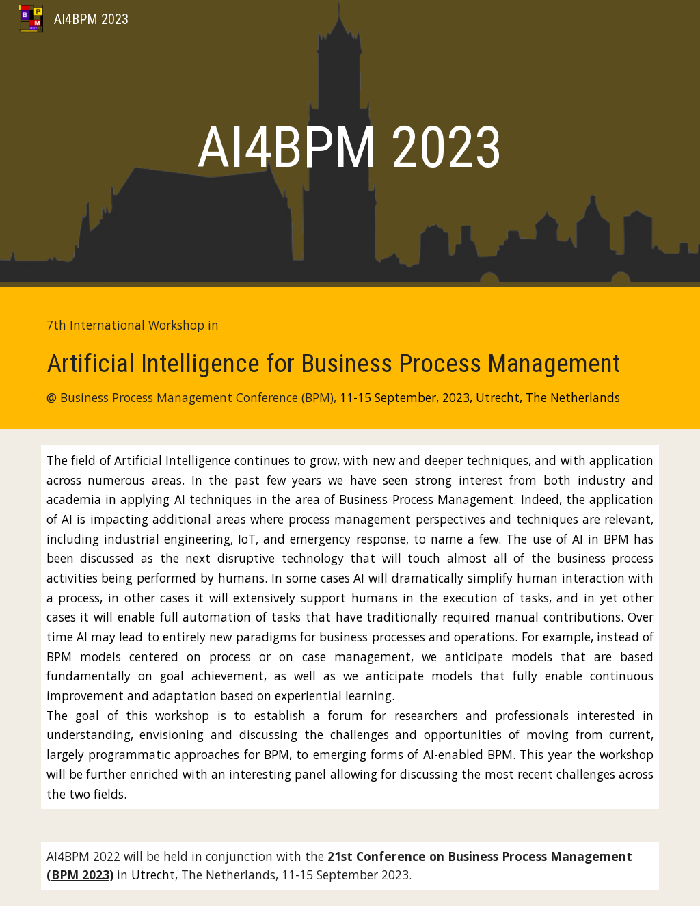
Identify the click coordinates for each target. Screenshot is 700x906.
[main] (349, 147)
